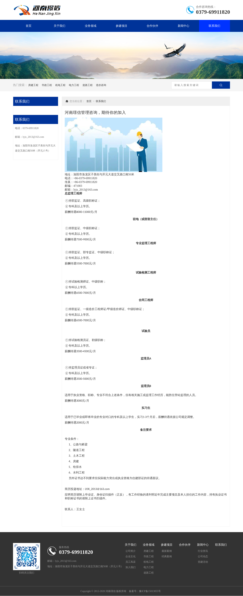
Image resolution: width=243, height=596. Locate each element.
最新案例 (167, 551)
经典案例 (167, 556)
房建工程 (33, 85)
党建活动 (203, 562)
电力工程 (74, 85)
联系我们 (214, 25)
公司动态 (203, 556)
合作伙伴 (152, 25)
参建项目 (121, 25)
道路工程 (87, 85)
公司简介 (130, 551)
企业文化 (130, 556)
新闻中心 (183, 25)
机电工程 (60, 85)
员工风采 (130, 562)
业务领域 (90, 25)
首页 (28, 25)
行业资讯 (203, 551)
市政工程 (47, 85)
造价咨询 (101, 85)
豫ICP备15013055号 (150, 591)
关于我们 (59, 25)
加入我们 (130, 567)
